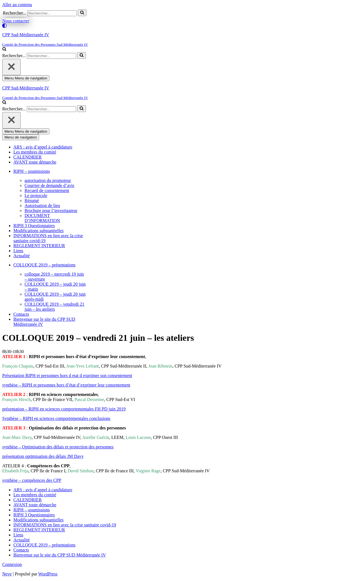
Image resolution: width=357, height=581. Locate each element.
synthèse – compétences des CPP (31, 480)
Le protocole (36, 195)
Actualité (21, 255)
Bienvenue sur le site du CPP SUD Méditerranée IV (59, 555)
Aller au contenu (17, 4)
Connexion (12, 564)
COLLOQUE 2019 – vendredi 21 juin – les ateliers (54, 307)
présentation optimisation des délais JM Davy (43, 456)
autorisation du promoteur (48, 180)
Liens (18, 250)
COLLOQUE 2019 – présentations (44, 545)
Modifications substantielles (38, 230)
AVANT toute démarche (34, 162)
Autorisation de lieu (42, 205)
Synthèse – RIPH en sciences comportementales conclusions (56, 418)
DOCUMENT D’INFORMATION (42, 218)
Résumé (32, 200)
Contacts (21, 314)
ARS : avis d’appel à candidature (42, 147)
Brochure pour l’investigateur (51, 210)
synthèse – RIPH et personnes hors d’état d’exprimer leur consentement (66, 385)
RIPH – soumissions (31, 509)
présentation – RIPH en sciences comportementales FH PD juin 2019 (64, 409)
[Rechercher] (52, 13)
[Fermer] (11, 67)
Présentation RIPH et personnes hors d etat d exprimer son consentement (67, 375)
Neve (7, 574)
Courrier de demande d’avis (49, 185)
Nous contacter (15, 20)
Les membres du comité (34, 152)
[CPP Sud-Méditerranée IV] (178, 39)
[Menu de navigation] (25, 78)
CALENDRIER (27, 157)
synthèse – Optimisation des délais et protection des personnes (58, 446)
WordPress (47, 574)
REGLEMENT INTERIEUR (39, 245)
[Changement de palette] (178, 25)
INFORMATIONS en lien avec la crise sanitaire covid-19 (64, 524)
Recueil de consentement (47, 190)
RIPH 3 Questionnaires (34, 225)
